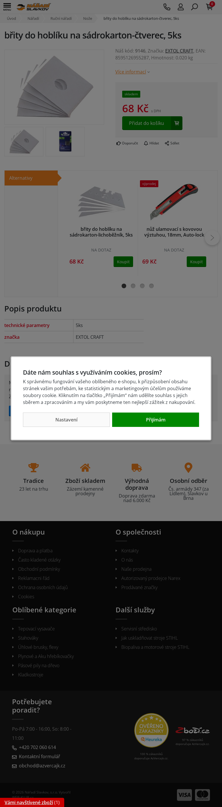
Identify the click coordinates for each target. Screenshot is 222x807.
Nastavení (66, 420)
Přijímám (155, 420)
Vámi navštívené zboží (29, 802)
